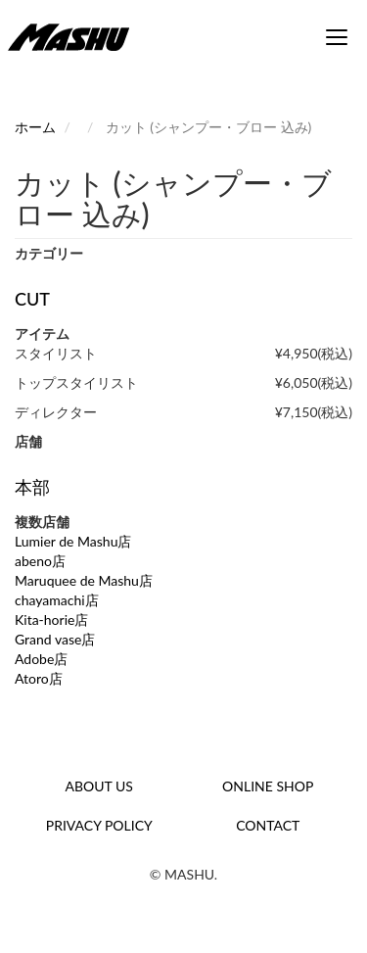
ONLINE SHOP (267, 786)
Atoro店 (39, 678)
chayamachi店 (57, 600)
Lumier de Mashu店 (73, 541)
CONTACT (267, 825)
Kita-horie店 (51, 619)
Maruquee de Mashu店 (84, 580)
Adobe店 (41, 658)
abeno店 (40, 560)
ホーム (35, 127)
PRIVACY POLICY (99, 825)
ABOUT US (99, 786)
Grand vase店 (55, 639)
